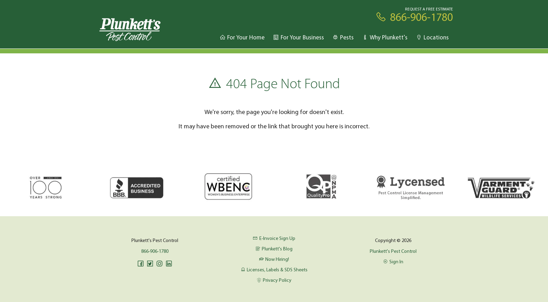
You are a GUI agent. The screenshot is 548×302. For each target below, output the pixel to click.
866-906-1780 (154, 251)
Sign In (393, 261)
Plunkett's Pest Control (393, 251)
